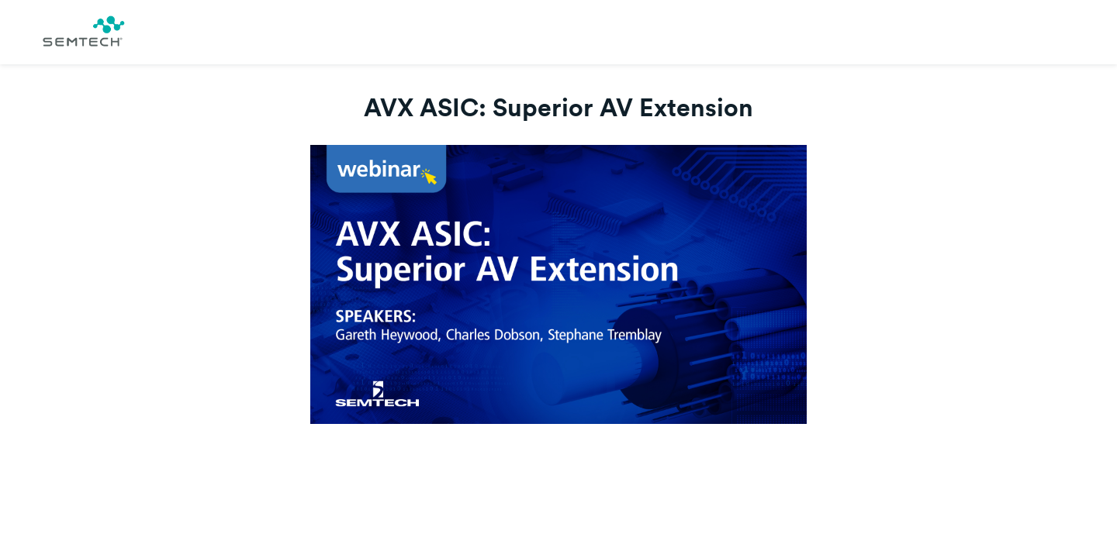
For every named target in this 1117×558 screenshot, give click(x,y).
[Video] (558, 284)
